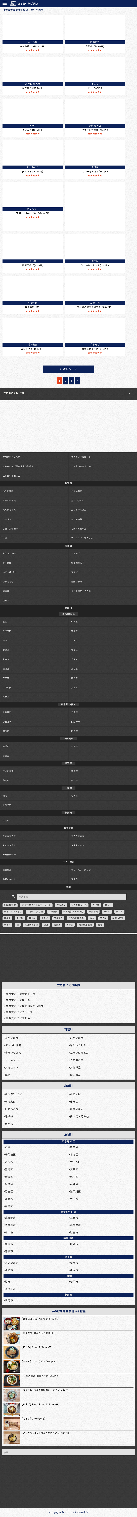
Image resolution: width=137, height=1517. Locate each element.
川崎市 (74, 746)
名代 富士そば (10, 553)
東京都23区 (68, 1141)
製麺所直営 (117, 918)
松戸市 (74, 795)
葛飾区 (74, 678)
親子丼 (7, 924)
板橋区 (6, 668)
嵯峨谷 (6, 591)
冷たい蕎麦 (8, 491)
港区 (5, 621)
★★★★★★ (9, 835)
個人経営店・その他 (81, 591)
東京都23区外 (68, 1212)
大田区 (74, 687)
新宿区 (74, 631)
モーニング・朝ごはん (82, 538)
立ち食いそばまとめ (81, 466)
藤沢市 (6, 755)
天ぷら (119, 911)
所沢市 (74, 780)
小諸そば (75, 553)
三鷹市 (74, 712)
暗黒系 (7, 918)
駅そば (6, 600)
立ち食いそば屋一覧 (81, 457)
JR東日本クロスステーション (36, 905)
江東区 (6, 678)
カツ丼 (96, 905)
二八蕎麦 (53, 911)
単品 (5, 538)
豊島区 (6, 650)
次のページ (70, 369)
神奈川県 (68, 1238)
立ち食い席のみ (76, 918)
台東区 (6, 659)
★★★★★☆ (77, 835)
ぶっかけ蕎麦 (9, 500)
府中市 (6, 731)
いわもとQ (8, 581)
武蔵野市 (7, 712)
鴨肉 (100, 924)
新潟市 (6, 820)
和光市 (6, 780)
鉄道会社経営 (31, 924)
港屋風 (20, 918)
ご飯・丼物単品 (79, 528)
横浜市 (6, 746)
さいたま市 (8, 771)
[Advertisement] (66, 957)
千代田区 (7, 631)
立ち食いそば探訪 (28, 3)
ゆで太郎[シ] (77, 562)
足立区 (74, 668)
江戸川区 (7, 687)
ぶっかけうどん (79, 510)
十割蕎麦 (93, 911)
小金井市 (7, 721)
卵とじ (107, 911)
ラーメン (7, 519)
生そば (44, 918)
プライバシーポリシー (82, 869)
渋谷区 (6, 640)
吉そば (74, 572)
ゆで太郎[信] (9, 572)
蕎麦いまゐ (76, 581)
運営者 (74, 879)
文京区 (74, 650)
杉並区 (6, 697)
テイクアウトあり (13, 911)
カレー (108, 905)
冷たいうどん (9, 510)
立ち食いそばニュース (14, 475)
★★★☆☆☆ (77, 845)
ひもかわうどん (79, 905)
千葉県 (68, 1276)
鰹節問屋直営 (85, 924)
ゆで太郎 (7, 562)
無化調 (32, 918)
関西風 (57, 924)
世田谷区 (75, 640)
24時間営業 (10, 905)
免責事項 (7, 869)
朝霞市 (74, 771)
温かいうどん (77, 500)
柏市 (5, 795)
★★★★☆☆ (9, 845)
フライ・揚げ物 (35, 911)
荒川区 (74, 659)
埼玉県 (68, 1257)
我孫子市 (7, 805)
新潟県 (68, 1295)
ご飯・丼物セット (11, 528)
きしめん (61, 905)
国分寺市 (75, 721)
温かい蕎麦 (76, 491)
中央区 (74, 621)
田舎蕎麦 (58, 918)
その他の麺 (76, 519)
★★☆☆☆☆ (9, 854)
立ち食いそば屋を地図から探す (18, 466)
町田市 (74, 731)
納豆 (92, 918)
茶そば (103, 918)
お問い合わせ (9, 879)
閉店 (46, 924)
